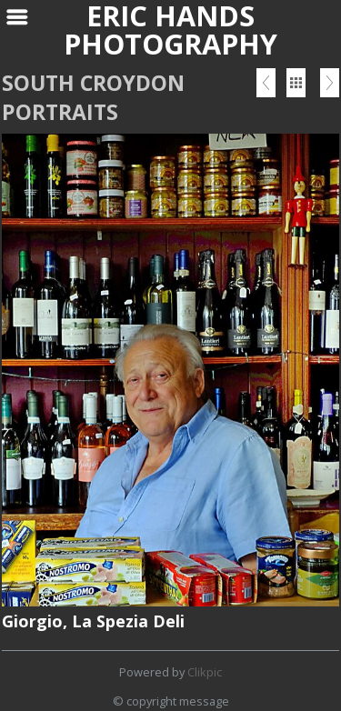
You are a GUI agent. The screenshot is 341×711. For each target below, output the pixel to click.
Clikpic (204, 672)
